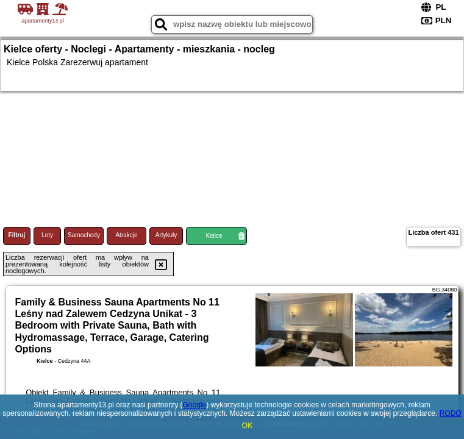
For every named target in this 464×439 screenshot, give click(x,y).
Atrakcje (126, 235)
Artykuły (166, 235)
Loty (47, 235)
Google (194, 405)
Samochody (84, 235)
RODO (451, 413)
